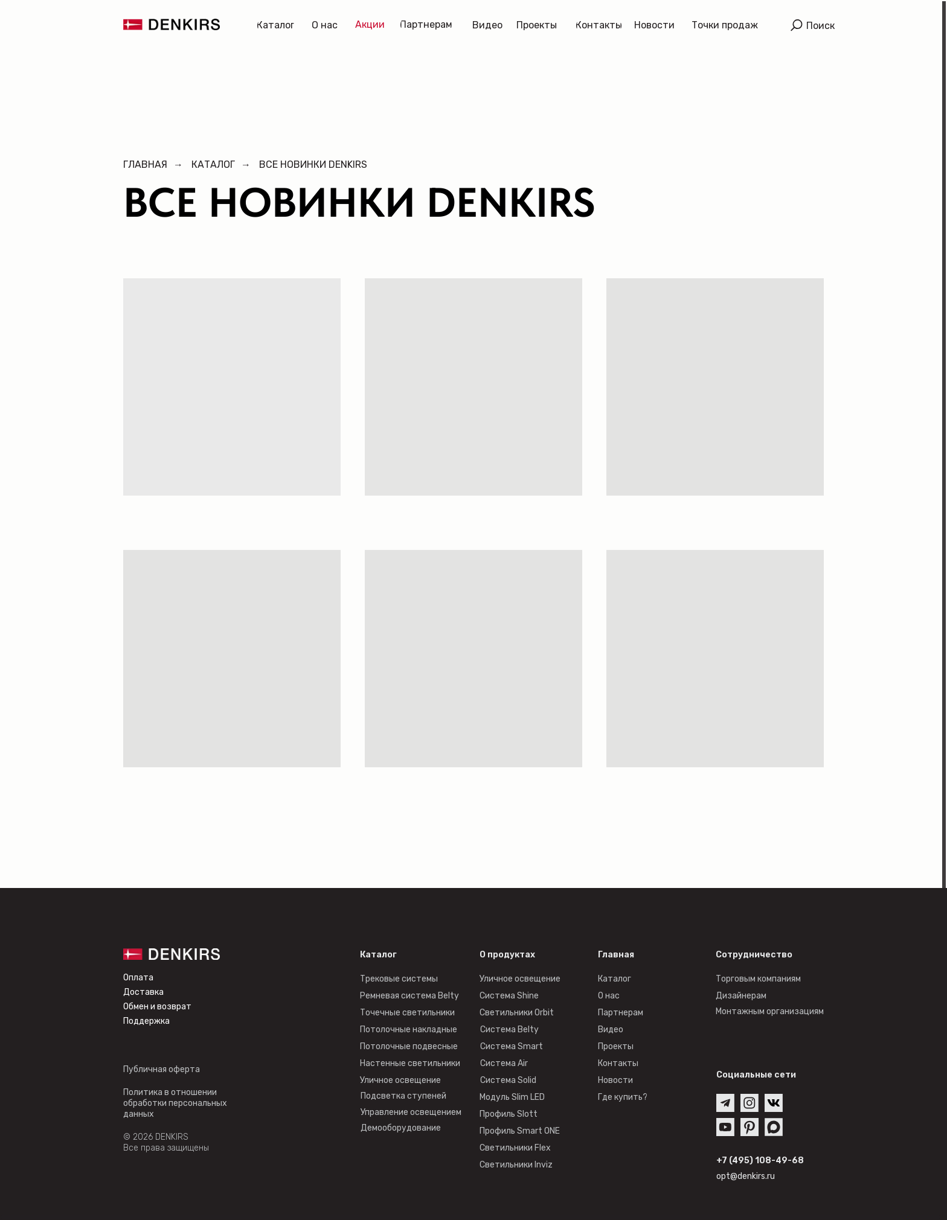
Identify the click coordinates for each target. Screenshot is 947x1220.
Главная (145, 164)
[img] (797, 25)
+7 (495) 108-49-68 (760, 1160)
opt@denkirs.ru (745, 1176)
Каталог (213, 164)
